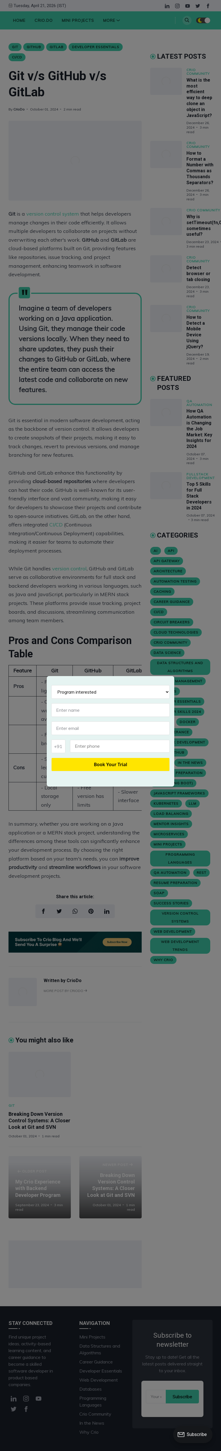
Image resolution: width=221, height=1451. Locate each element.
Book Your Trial (110, 764)
